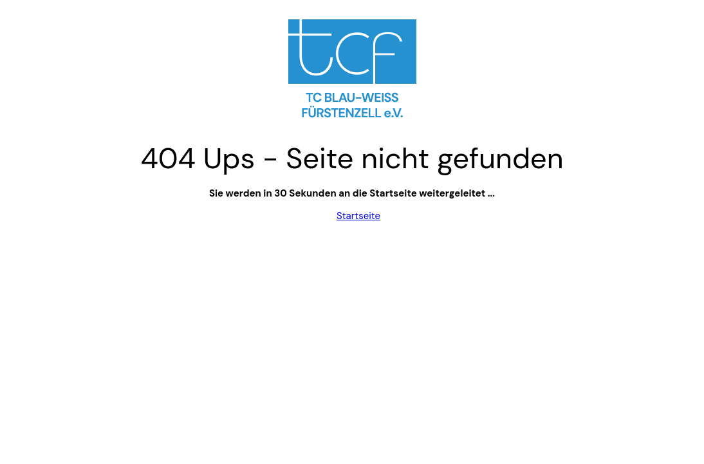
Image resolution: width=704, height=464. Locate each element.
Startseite (358, 215)
